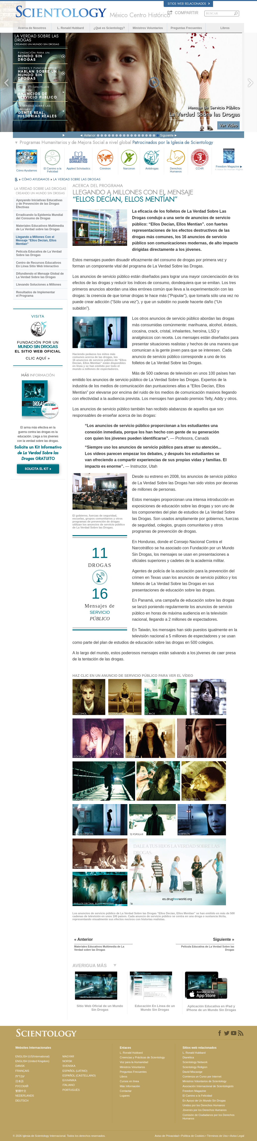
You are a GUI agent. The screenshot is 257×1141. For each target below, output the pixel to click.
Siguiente (166, 135)
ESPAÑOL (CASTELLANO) (79, 1075)
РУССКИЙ (21, 1086)
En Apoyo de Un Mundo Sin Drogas (204, 1100)
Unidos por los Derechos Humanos (204, 1105)
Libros (225, 28)
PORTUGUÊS (71, 1089)
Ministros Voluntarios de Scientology (204, 1081)
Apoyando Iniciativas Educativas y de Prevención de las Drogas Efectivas (39, 203)
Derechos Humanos (175, 160)
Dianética (188, 1057)
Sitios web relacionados (189, 3)
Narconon (129, 159)
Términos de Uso (217, 1135)
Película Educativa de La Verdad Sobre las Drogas (39, 253)
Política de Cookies (193, 1135)
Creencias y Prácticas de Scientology (142, 1057)
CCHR (199, 159)
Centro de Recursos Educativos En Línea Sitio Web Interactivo (38, 264)
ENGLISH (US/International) (32, 1056)
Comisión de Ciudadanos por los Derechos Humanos (208, 1116)
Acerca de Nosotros (32, 28)
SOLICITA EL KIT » (38, 468)
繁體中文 (20, 1090)
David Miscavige (192, 1071)
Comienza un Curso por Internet (202, 1076)
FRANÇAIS (22, 1070)
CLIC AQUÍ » (38, 358)
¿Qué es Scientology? (109, 28)
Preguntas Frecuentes (186, 28)
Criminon (105, 159)
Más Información (130, 1086)
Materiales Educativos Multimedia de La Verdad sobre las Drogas (40, 227)
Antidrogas (151, 159)
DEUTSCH (22, 1100)
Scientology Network (195, 1062)
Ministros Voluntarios (148, 28)
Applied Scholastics (78, 159)
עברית (20, 1076)
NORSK (67, 1061)
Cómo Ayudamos (26, 170)
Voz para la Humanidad (134, 1062)
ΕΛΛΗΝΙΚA (69, 1080)
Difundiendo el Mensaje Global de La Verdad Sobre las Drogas (40, 275)
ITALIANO (69, 1084)
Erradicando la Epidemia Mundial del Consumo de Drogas (39, 216)
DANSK (20, 1065)
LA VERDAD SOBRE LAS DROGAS (77, 179)
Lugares (125, 1095)
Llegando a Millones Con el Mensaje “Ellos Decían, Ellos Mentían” (36, 240)
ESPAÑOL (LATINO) (75, 1070)
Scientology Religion (195, 1067)
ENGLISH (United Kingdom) (32, 1061)
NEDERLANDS (24, 1095)
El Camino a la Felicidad (52, 160)
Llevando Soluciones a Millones (38, 284)
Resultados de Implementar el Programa (35, 294)
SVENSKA (69, 1065)
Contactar (126, 1090)
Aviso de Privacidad (167, 1135)
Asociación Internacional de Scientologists (208, 1086)
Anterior (90, 135)
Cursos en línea (129, 1081)
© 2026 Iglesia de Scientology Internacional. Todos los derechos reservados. (59, 1135)
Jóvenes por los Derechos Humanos (204, 1109)
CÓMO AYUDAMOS (36, 179)
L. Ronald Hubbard (70, 28)
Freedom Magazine (229, 168)
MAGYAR (68, 1056)
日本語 (19, 1081)
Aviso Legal (237, 1135)
